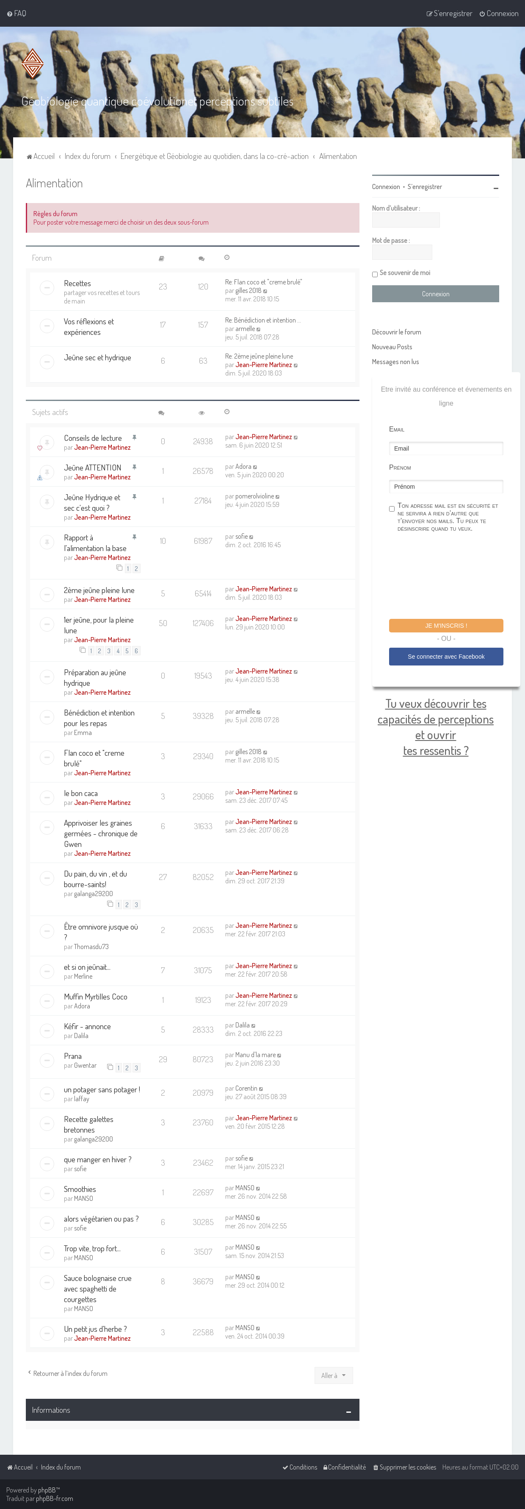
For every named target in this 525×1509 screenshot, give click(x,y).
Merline (83, 976)
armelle (245, 328)
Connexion (386, 186)
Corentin (246, 1087)
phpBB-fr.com (54, 1498)
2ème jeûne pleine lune (99, 589)
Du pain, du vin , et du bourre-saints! (95, 878)
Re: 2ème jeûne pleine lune (259, 355)
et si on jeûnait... (87, 966)
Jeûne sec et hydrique (97, 356)
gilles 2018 (248, 290)
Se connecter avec (446, 656)
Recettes (77, 282)
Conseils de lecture (93, 437)
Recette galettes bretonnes (88, 1123)
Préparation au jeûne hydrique (95, 677)
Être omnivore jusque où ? (101, 931)
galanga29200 (93, 893)
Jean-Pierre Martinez (263, 364)
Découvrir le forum (396, 331)
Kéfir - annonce (87, 1025)
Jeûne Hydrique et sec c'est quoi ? (92, 501)
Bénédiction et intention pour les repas (99, 717)
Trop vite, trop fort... (92, 1247)
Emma (83, 732)
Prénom (400, 467)
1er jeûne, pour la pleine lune (99, 624)
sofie (241, 536)
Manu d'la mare (255, 1054)
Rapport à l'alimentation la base (95, 542)
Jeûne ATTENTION (93, 467)
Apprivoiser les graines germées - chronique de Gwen (101, 833)
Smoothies (80, 1188)
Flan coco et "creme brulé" (94, 757)
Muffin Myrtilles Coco (95, 996)
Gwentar (85, 1065)
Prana (73, 1055)
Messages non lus (395, 361)
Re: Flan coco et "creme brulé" (263, 281)
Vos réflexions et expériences (89, 326)
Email (396, 428)
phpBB (47, 1490)
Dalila (81, 1035)
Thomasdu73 (91, 946)
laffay (81, 1098)
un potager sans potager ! (102, 1088)
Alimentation (54, 182)
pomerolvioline (254, 495)
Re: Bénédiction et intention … (263, 319)
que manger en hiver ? (98, 1158)
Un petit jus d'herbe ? (95, 1328)
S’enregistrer (425, 186)
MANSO (83, 1198)
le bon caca (81, 792)
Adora (243, 466)
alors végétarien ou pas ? (101, 1218)
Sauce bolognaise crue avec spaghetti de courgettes (98, 1288)
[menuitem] (16, 13)
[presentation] (453, 576)
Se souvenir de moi (405, 272)
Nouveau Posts (392, 346)
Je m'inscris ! (446, 625)
